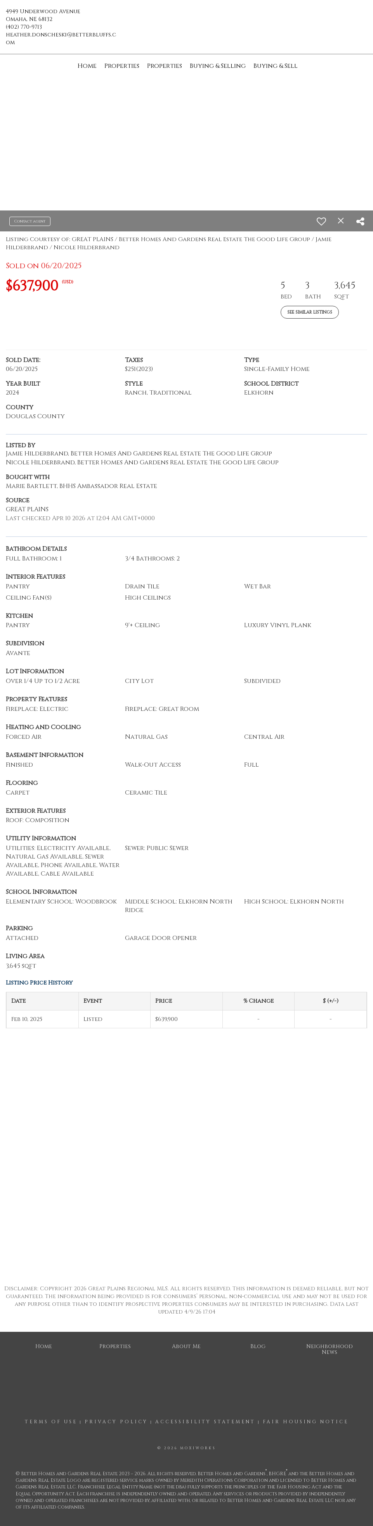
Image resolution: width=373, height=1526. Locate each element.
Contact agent (29, 221)
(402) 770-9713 (24, 27)
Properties (121, 66)
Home (87, 66)
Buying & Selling (218, 66)
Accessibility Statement (205, 1422)
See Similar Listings (309, 312)
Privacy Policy (116, 1422)
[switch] (321, 221)
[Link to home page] (186, 17)
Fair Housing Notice (306, 1422)
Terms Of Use (51, 1422)
